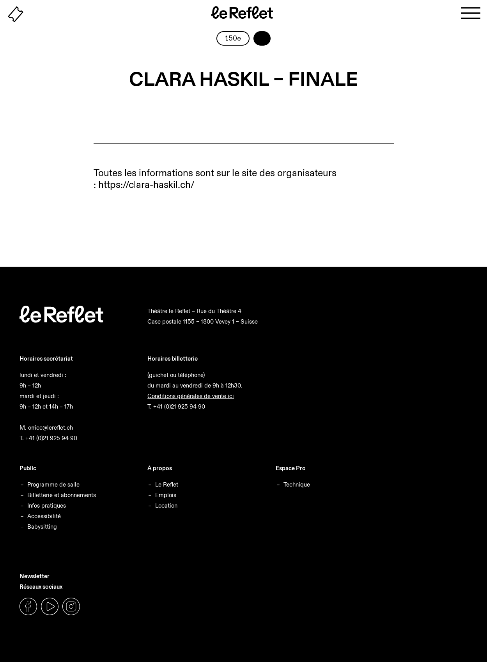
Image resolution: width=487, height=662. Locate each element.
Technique (296, 484)
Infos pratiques (46, 505)
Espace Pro (291, 468)
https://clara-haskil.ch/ (146, 185)
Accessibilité (44, 516)
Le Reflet (166, 484)
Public (27, 468)
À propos (159, 468)
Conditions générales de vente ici (190, 396)
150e (233, 38)
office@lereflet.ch (50, 427)
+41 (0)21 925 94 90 (51, 438)
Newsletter (34, 576)
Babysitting (42, 526)
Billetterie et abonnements (61, 495)
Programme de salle (53, 484)
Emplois (165, 495)
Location (166, 505)
